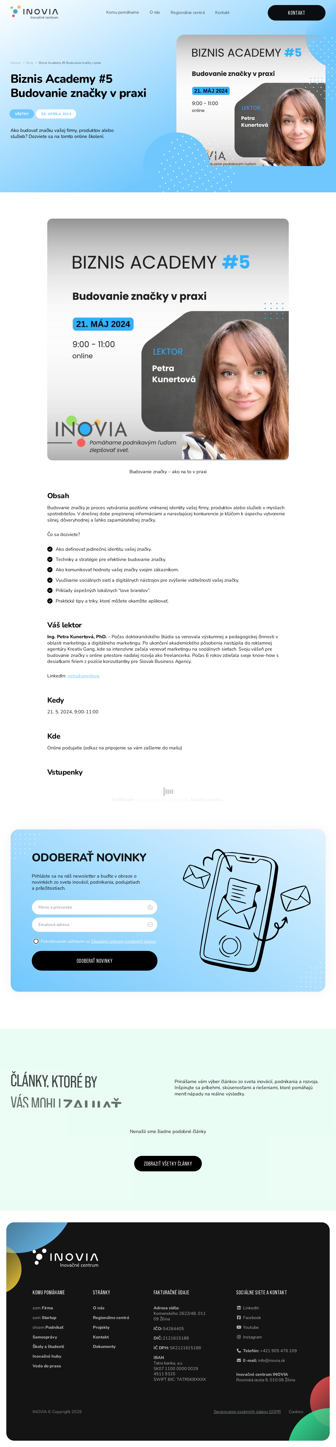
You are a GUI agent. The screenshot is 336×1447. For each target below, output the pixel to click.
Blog (29, 63)
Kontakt (222, 14)
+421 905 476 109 (278, 1351)
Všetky (22, 114)
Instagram (252, 1337)
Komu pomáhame (122, 13)
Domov (15, 63)
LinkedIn (251, 1308)
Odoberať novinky (95, 961)
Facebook (252, 1318)
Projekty (101, 1327)
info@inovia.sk (271, 1360)
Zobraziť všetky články (168, 1164)
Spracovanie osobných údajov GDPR (247, 1412)
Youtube (251, 1327)
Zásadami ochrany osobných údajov (123, 941)
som (43, 1308)
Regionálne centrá (187, 13)
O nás (155, 13)
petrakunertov (82, 676)
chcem (48, 1327)
